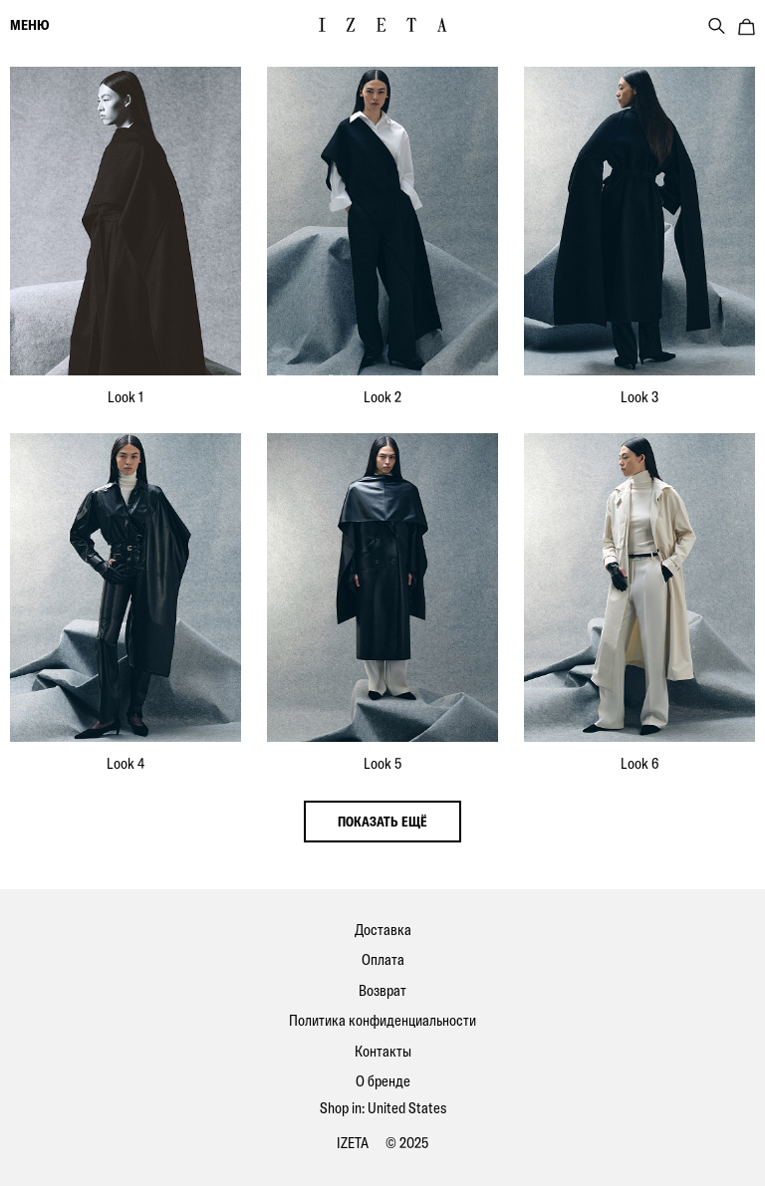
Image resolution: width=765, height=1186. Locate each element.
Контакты (383, 1051)
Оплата (383, 959)
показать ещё (382, 822)
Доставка (383, 929)
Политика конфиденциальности (382, 1020)
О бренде (383, 1080)
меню (29, 25)
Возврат (382, 990)
